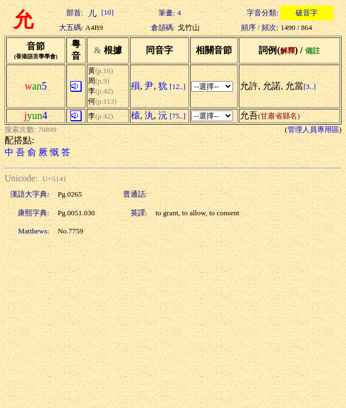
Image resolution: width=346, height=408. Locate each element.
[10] (99, 12)
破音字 (307, 12)
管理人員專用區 (313, 129)
